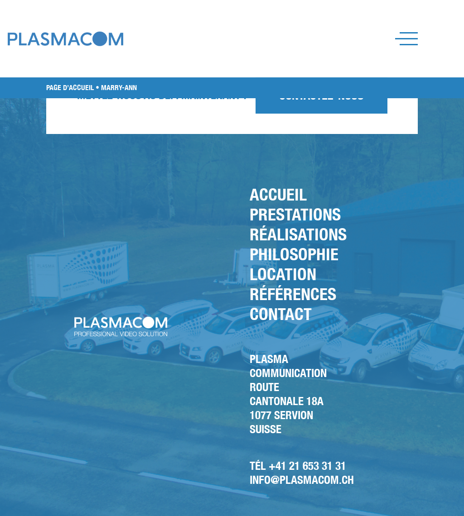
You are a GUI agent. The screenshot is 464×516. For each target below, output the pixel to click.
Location (283, 274)
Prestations (295, 214)
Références (293, 294)
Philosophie (294, 254)
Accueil (278, 194)
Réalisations (298, 234)
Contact (281, 314)
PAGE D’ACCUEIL (70, 87)
